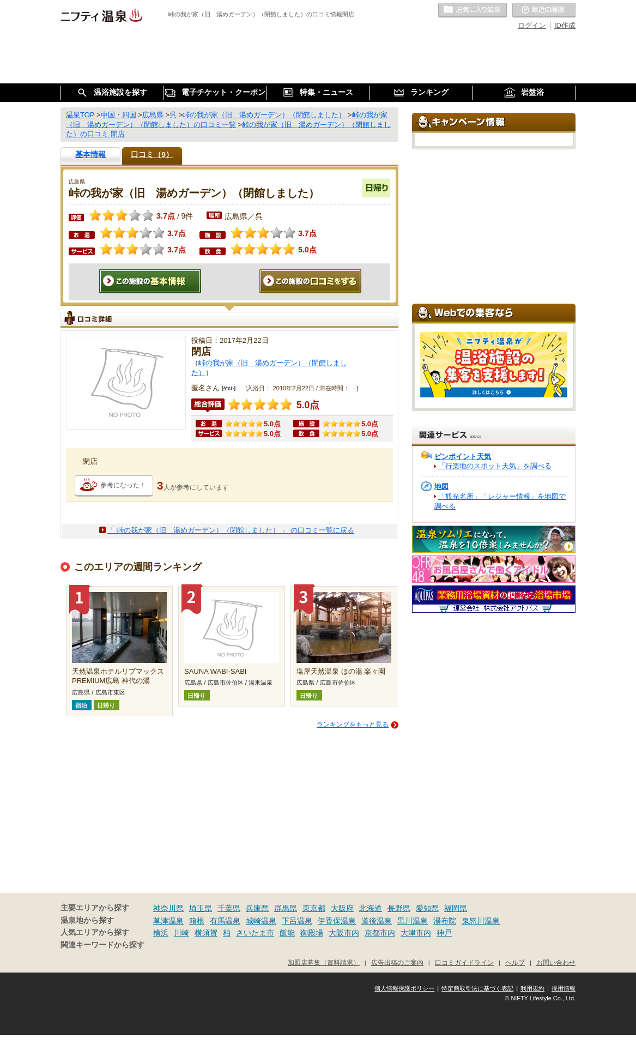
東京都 (313, 908)
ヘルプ (515, 962)
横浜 (160, 932)
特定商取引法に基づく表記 (477, 988)
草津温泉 (168, 920)
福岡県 (455, 908)
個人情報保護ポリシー (404, 988)
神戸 (444, 932)
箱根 (196, 920)
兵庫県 (257, 908)
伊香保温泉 (337, 920)
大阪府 (342, 908)
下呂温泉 (297, 920)
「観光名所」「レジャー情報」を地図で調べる (500, 501)
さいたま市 (255, 932)
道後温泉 (376, 920)
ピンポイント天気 (462, 456)
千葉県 (228, 908)
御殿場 (311, 932)
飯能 (287, 932)
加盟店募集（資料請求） (324, 962)
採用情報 (564, 988)
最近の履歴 (544, 10)
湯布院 (444, 920)
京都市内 (380, 932)
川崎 (181, 932)
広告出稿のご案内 (397, 962)
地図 (441, 486)
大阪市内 (344, 932)
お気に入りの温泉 (472, 10)
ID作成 (565, 25)
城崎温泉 (261, 920)
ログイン (532, 25)
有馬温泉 (225, 920)
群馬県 (285, 908)
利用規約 (532, 988)
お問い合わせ (556, 962)
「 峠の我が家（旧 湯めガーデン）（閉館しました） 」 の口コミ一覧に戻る (230, 530)
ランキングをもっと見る (353, 724)
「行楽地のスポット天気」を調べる (495, 466)
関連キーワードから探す (102, 945)
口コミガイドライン (464, 962)
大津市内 (416, 932)
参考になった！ (123, 485)
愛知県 (427, 908)
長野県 (398, 908)
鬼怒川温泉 (481, 920)
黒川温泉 (412, 920)
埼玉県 (200, 908)
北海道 (370, 908)
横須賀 (206, 932)
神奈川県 (168, 908)
